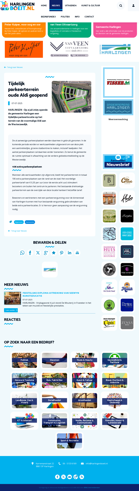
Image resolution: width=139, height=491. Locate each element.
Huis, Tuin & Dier (54, 380)
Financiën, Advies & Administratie (114, 422)
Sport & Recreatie (70, 441)
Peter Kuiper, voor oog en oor (23, 24)
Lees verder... (11, 310)
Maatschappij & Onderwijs (114, 401)
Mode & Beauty (84, 360)
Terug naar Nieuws (15, 67)
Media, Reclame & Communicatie (84, 422)
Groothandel (84, 400)
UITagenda (71, 5)
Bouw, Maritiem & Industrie (115, 381)
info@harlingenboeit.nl (97, 463)
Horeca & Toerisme (24, 380)
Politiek (65, 17)
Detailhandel (54, 400)
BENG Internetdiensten (92, 487)
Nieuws (56, 5)
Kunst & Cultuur (90, 5)
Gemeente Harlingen (108, 27)
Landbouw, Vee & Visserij (24, 401)
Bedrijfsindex (48, 17)
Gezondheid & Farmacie (115, 361)
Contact (89, 17)
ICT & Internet (24, 420)
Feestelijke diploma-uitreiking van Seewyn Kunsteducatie (51, 294)
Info (77, 17)
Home (44, 5)
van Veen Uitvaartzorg (63, 24)
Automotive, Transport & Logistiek (54, 422)
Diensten (54, 360)
